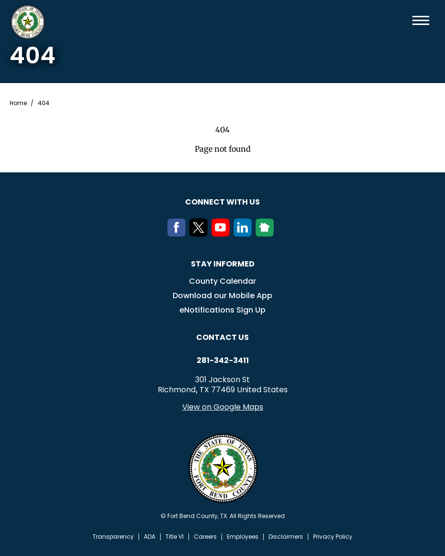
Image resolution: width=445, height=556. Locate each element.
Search (405, 20)
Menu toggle (420, 20)
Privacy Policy (332, 536)
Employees (242, 536)
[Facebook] (178, 234)
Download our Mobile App (222, 295)
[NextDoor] (267, 234)
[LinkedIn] (245, 234)
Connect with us (222, 201)
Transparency (113, 536)
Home (18, 103)
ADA (149, 536)
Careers (205, 536)
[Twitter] (200, 234)
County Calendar (222, 281)
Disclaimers (286, 536)
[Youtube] (222, 234)
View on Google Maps (222, 406)
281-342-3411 (223, 360)
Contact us (222, 337)
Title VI (174, 536)
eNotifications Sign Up (222, 309)
